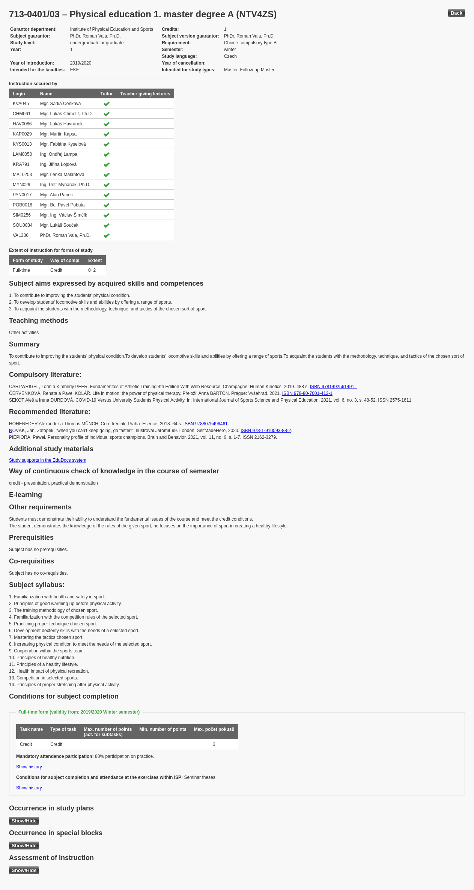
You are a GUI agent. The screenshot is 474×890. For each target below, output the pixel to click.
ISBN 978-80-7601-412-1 (307, 393)
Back (456, 13)
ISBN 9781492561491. (333, 386)
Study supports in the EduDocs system (47, 460)
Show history (29, 767)
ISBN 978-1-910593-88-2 (266, 430)
